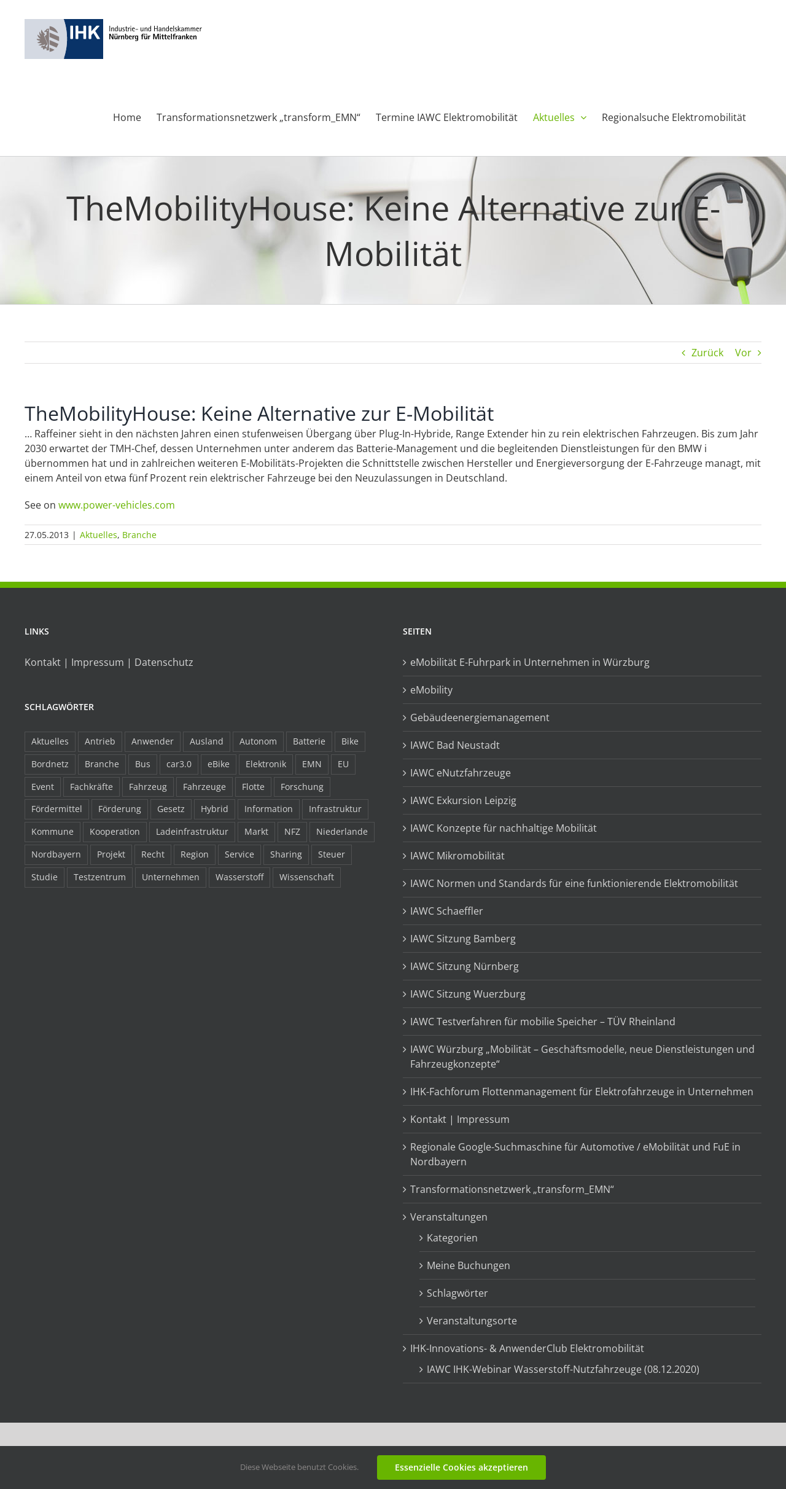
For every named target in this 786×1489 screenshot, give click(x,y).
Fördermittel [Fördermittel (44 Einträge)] (56, 809)
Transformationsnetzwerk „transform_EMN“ (512, 1189)
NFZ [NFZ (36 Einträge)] (292, 831)
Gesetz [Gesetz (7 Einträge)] (171, 809)
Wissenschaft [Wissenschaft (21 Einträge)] (306, 877)
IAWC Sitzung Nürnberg (464, 966)
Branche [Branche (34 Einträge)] (102, 764)
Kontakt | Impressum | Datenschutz (109, 662)
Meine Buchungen (468, 1265)
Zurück (707, 352)
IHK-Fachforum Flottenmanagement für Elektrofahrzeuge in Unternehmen (581, 1091)
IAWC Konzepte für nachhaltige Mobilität (503, 828)
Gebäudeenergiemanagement (480, 717)
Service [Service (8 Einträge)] (239, 854)
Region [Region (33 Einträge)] (195, 854)
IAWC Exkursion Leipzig (463, 800)
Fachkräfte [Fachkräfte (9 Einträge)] (91, 786)
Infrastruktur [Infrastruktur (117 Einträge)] (335, 809)
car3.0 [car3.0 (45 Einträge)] (179, 764)
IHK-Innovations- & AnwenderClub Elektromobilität (527, 1348)
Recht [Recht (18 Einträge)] (153, 854)
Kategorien (452, 1238)
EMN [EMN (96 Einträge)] (312, 764)
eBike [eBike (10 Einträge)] (219, 764)
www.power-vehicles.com (116, 505)
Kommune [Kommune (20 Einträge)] (52, 831)
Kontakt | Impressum (460, 1119)
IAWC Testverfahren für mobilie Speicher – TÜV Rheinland (542, 1021)
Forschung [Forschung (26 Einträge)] (302, 786)
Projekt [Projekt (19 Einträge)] (111, 854)
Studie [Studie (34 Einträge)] (44, 877)
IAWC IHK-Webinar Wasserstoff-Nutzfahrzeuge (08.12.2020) (563, 1369)
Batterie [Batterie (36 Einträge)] (309, 741)
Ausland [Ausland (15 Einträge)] (207, 741)
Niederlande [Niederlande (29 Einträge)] (342, 831)
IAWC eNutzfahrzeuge (460, 773)
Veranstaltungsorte (472, 1320)
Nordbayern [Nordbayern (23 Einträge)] (56, 854)
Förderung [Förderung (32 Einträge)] (119, 809)
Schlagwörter (457, 1293)
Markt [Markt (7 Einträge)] (256, 831)
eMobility (431, 690)
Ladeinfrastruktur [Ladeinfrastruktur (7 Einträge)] (192, 831)
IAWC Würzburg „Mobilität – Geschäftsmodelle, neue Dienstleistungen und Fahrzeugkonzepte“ (582, 1056)
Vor (743, 352)
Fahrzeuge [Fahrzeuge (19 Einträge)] (204, 786)
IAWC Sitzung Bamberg (463, 938)
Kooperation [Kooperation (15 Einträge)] (115, 831)
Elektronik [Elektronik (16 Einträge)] (266, 764)
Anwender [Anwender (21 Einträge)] (152, 741)
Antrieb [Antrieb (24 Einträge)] (100, 741)
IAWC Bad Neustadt (455, 745)
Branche (139, 535)
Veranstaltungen (449, 1217)
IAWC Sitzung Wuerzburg (468, 994)
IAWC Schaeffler (446, 911)
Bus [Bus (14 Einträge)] (142, 764)
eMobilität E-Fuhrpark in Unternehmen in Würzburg (530, 662)
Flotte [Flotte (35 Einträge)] (253, 786)
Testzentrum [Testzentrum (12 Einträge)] (100, 877)
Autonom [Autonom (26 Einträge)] (258, 741)
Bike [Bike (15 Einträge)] (350, 741)
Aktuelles (98, 535)
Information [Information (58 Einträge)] (268, 809)
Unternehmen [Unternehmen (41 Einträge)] (171, 877)
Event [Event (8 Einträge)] (42, 786)
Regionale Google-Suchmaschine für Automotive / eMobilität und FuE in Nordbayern (575, 1154)
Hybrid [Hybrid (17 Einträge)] (214, 809)
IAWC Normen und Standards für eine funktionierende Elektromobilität (574, 883)
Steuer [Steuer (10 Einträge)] (331, 854)
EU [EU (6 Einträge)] (343, 764)
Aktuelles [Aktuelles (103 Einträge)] (50, 741)
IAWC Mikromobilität (457, 855)
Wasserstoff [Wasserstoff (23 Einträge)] (239, 877)
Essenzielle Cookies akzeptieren (461, 1467)
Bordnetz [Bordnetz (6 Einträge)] (50, 764)
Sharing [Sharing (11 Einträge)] (286, 854)
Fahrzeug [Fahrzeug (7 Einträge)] (148, 786)
